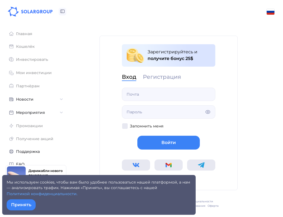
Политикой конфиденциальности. (42, 193)
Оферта (213, 206)
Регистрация (162, 77)
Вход (129, 77)
